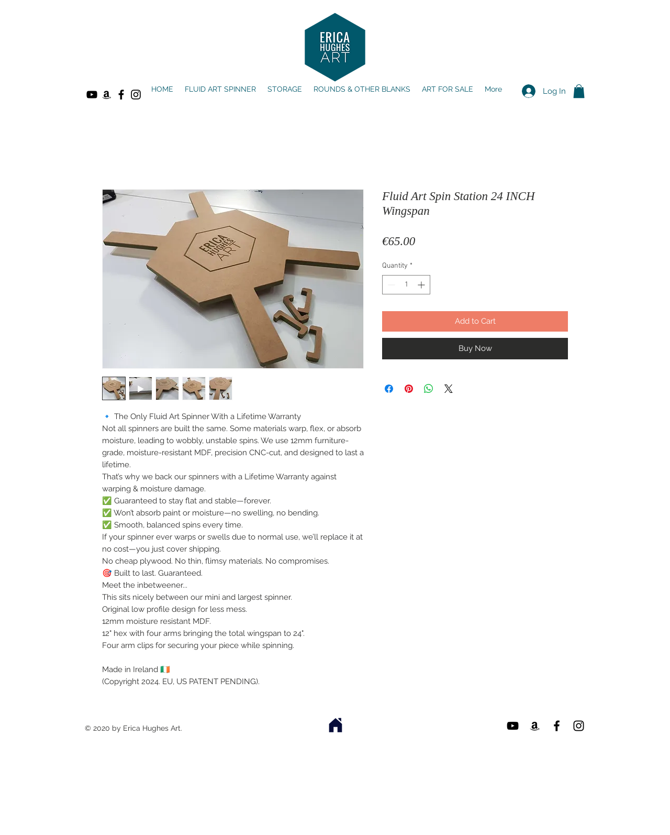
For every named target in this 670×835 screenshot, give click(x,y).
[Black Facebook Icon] (121, 94)
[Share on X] (448, 388)
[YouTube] (91, 94)
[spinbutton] (406, 285)
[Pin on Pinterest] (409, 388)
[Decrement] (390, 285)
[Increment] (422, 285)
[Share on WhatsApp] (428, 388)
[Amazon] (106, 94)
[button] (579, 91)
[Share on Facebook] (389, 388)
